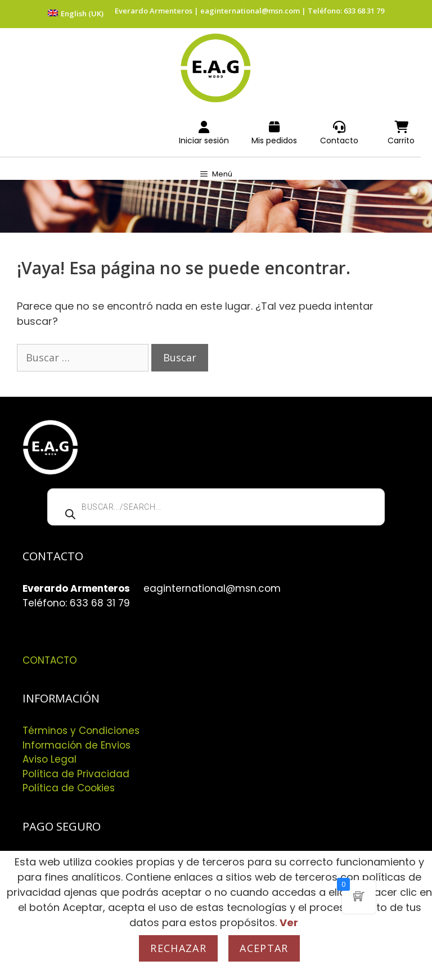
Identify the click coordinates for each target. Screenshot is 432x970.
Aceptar (264, 948)
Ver (289, 922)
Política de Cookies (68, 788)
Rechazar (178, 948)
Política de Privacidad (75, 774)
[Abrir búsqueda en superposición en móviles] (216, 506)
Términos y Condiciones (81, 730)
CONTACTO (49, 660)
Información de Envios (76, 745)
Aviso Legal (49, 759)
